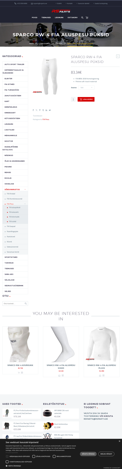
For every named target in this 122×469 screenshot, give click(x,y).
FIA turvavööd (12, 90)
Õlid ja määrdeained (15, 161)
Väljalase (9, 280)
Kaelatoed (11, 236)
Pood (34, 17)
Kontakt (69, 3)
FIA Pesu (45, 119)
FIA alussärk (13, 212)
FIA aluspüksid (14, 207)
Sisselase (9, 184)
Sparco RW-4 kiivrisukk (20, 365)
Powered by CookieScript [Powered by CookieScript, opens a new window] (112, 468)
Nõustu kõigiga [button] (88, 454)
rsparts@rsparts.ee (40, 3)
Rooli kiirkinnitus (61, 424)
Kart (7, 101)
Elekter (8, 79)
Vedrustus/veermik (14, 286)
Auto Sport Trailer (14, 64)
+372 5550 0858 (22, 3)
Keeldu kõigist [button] (106, 454)
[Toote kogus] (73, 99)
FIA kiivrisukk (14, 217)
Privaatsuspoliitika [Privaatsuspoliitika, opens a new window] (12, 453)
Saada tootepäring (101, 3)
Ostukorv (72, 17)
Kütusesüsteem (12, 118)
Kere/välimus (11, 107)
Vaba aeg (9, 274)
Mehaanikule (11, 135)
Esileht (59, 3)
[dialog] (61, 454)
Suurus (74, 87)
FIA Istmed (9, 84)
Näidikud (9, 155)
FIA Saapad (11, 226)
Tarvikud (9, 263)
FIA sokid (12, 221)
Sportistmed (11, 257)
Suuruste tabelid (83, 3)
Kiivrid (9, 241)
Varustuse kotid (13, 252)
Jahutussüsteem (13, 96)
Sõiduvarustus (12, 189)
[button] (41, 465)
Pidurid (8, 167)
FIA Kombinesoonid (14, 199)
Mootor (9, 141)
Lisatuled (9, 130)
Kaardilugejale (12, 231)
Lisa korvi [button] (19, 372)
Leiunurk (59, 17)
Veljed (8, 291)
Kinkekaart (10, 113)
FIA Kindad (11, 193)
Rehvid (8, 172)
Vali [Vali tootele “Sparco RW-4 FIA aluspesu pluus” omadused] (100, 375)
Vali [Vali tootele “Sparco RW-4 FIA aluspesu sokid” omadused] (59, 375)
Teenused (46, 17)
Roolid (8, 178)
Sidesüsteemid (12, 247)
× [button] (119, 441)
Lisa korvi (86, 99)
